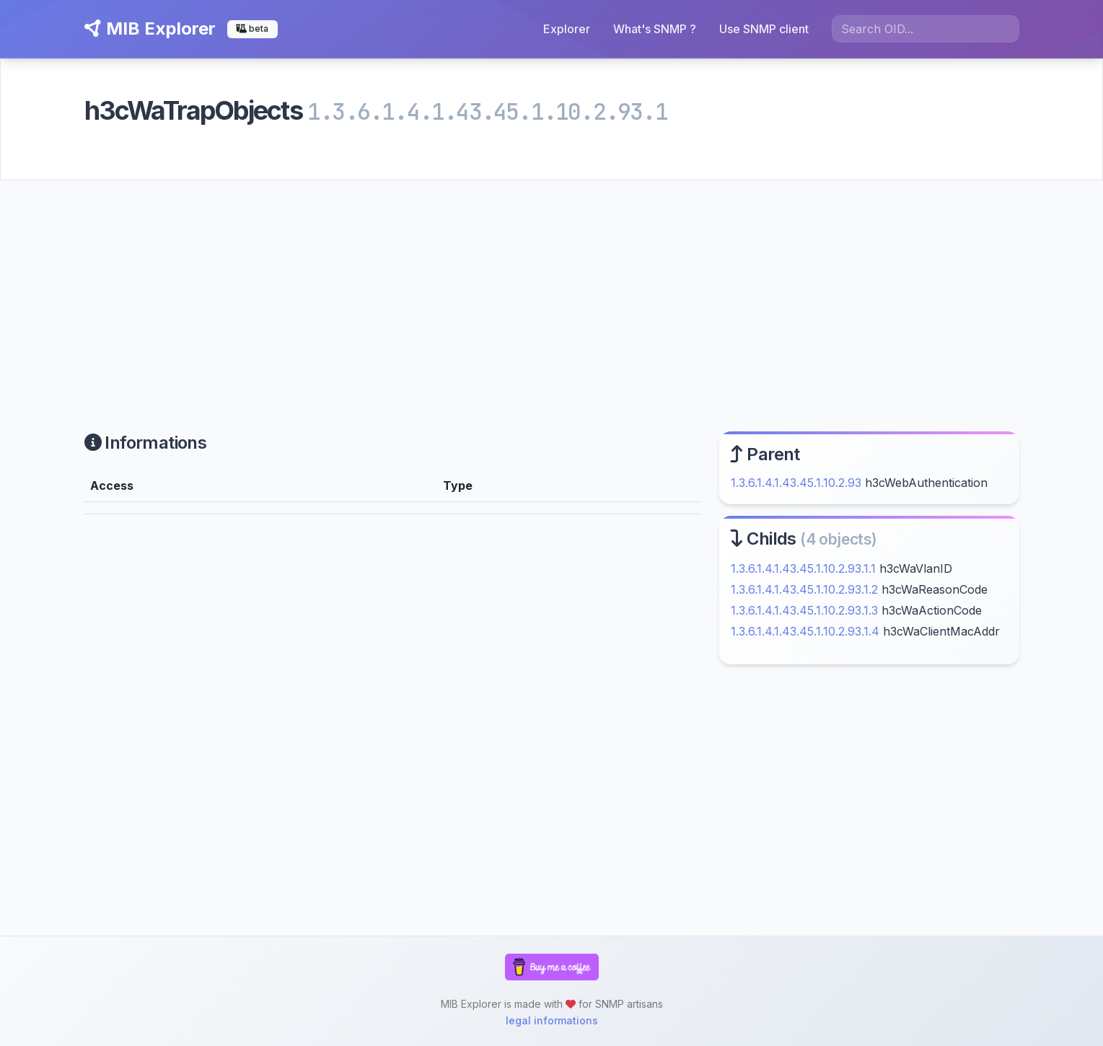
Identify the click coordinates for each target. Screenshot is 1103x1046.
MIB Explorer (150, 28)
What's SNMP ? (654, 29)
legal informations (552, 1020)
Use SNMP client (764, 29)
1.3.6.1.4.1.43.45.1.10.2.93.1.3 (804, 610)
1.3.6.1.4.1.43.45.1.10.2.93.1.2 (804, 589)
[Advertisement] (552, 289)
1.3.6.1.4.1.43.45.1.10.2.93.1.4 (805, 631)
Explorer (566, 29)
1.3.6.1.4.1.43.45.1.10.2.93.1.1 (803, 568)
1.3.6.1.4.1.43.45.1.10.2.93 (796, 482)
